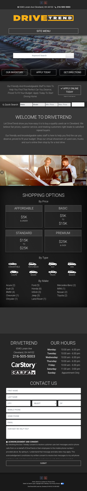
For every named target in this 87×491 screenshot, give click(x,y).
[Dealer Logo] (43, 18)
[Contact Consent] (7, 442)
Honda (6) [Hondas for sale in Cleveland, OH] (36, 288)
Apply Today (43, 72)
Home (33, 481)
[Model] (39, 105)
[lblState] (44, 403)
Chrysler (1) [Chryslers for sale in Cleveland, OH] (12, 299)
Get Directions (72, 72)
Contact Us (44, 481)
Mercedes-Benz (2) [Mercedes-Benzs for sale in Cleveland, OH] (66, 285)
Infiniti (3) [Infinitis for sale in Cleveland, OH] (36, 292)
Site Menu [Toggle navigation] (43, 31)
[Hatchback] (33, 265)
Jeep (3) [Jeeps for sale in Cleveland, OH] (36, 295)
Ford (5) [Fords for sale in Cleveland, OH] (35, 285)
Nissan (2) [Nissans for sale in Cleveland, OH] (62, 292)
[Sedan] (33, 273)
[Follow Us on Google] (45, 3)
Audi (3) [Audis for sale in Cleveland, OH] (10, 288)
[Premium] (63, 241)
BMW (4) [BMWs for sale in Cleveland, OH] (10, 292)
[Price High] (64, 105)
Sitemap (46, 483)
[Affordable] (24, 216)
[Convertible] (14, 265)
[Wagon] (72, 273)
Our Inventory (14, 72)
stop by (46, 142)
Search (69, 55)
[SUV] (52, 265)
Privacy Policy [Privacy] (51, 481)
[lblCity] (18, 403)
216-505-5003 (63, 7)
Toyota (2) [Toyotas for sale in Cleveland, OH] (62, 295)
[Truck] (52, 273)
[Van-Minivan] (72, 265)
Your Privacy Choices (56, 483)
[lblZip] (69, 403)
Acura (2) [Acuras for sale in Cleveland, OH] (10, 285)
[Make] (26, 105)
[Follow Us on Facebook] (41, 3)
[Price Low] (51, 105)
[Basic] (63, 216)
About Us (38, 481)
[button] (2, 172)
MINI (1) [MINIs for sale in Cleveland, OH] (61, 288)
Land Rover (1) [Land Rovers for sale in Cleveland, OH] (39, 299)
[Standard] (24, 241)
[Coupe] (14, 273)
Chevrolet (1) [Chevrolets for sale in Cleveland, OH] (12, 295)
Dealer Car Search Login (29, 483)
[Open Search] (39, 55)
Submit (43, 463)
